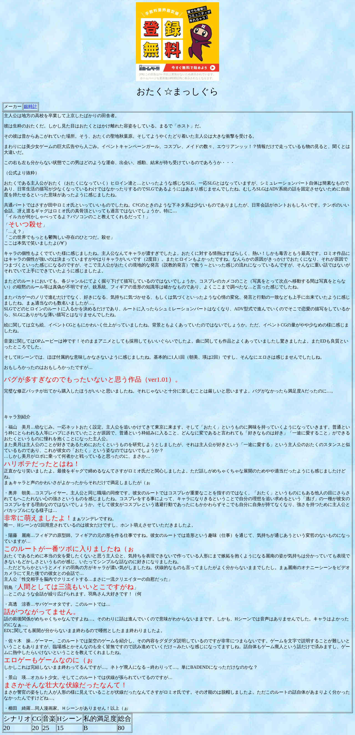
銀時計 (30, 106)
